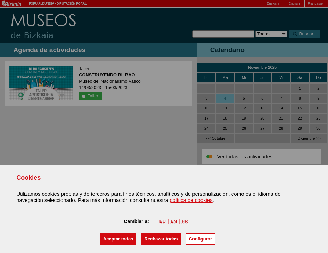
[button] (118, 239)
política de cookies (191, 200)
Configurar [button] (200, 239)
